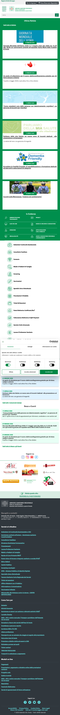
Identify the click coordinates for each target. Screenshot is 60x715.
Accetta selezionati (30, 372)
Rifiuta (11, 372)
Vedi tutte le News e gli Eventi (12, 446)
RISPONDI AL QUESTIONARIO (30, 496)
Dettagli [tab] (30, 346)
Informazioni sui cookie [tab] (49, 346)
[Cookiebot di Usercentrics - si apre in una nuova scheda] (50, 342)
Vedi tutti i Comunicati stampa (12, 403)
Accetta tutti (49, 372)
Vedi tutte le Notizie (9, 25)
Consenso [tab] (10, 346)
